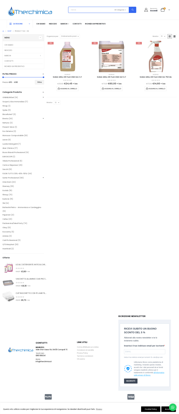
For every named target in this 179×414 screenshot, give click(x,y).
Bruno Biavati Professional (13, 152)
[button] (170, 36)
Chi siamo (40, 24)
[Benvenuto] (150, 10)
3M (3, 203)
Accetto (168, 409)
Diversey (67, 75)
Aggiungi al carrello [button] (68, 89)
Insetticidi (6, 248)
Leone (5, 139)
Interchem (6, 182)
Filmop (5, 194)
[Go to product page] (67, 56)
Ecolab (5, 190)
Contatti (77, 24)
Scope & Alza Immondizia (13, 101)
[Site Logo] (30, 10)
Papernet (6, 215)
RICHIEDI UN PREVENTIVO (95, 24)
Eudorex (5, 199)
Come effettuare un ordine (88, 347)
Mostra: (156, 36)
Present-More (8, 127)
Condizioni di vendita (85, 350)
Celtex (5, 219)
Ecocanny (6, 232)
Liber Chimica (8, 148)
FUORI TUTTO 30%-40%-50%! (14, 173)
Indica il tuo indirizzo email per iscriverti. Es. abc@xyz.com (143, 357)
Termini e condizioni (85, 356)
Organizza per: (53, 36)
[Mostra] (163, 36)
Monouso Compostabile (12, 135)
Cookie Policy (151, 409)
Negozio (53, 24)
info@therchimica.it (44, 361)
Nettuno (5, 123)
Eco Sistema (7, 131)
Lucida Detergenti (10, 144)
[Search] (132, 10)
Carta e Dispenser (10, 165)
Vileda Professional (10, 161)
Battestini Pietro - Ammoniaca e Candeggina (21, 207)
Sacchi (5, 169)
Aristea (5, 236)
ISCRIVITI (130, 381)
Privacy (99, 409)
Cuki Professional (9, 240)
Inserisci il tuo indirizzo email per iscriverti (144, 346)
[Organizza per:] (70, 36)
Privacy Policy (82, 353)
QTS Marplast (8, 244)
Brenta (5, 118)
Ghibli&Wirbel (8, 97)
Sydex (4, 110)
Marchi (64, 24)
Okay (4, 227)
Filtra (39, 82)
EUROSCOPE (7, 156)
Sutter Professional (10, 178)
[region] (89, 408)
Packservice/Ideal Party (12, 223)
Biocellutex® (7, 114)
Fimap (5, 106)
